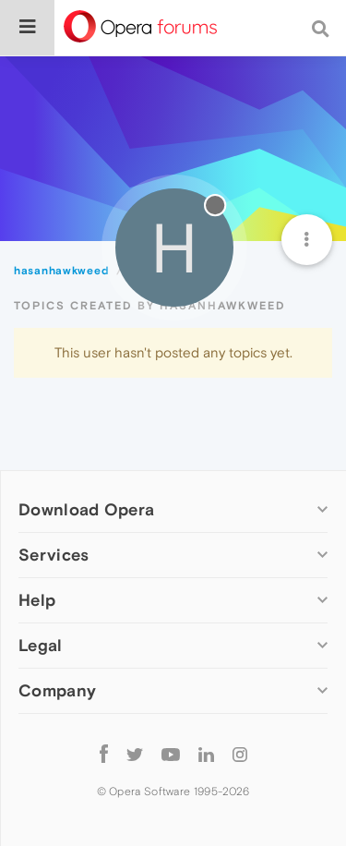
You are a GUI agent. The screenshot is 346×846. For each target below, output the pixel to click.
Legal (40, 645)
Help (36, 600)
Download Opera (86, 509)
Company (57, 690)
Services (53, 554)
